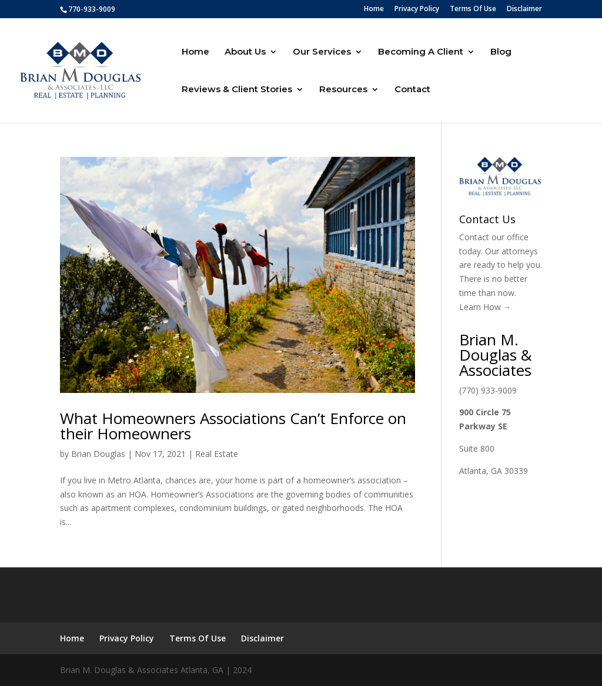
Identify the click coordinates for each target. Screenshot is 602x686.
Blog (500, 52)
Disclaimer (524, 9)
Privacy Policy (416, 9)
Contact (412, 90)
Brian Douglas (98, 453)
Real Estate (216, 453)
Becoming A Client (420, 52)
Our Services (322, 52)
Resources (343, 90)
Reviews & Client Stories (237, 90)
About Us (245, 52)
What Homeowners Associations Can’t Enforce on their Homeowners (233, 426)
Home (374, 9)
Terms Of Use (473, 9)
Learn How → (485, 306)
